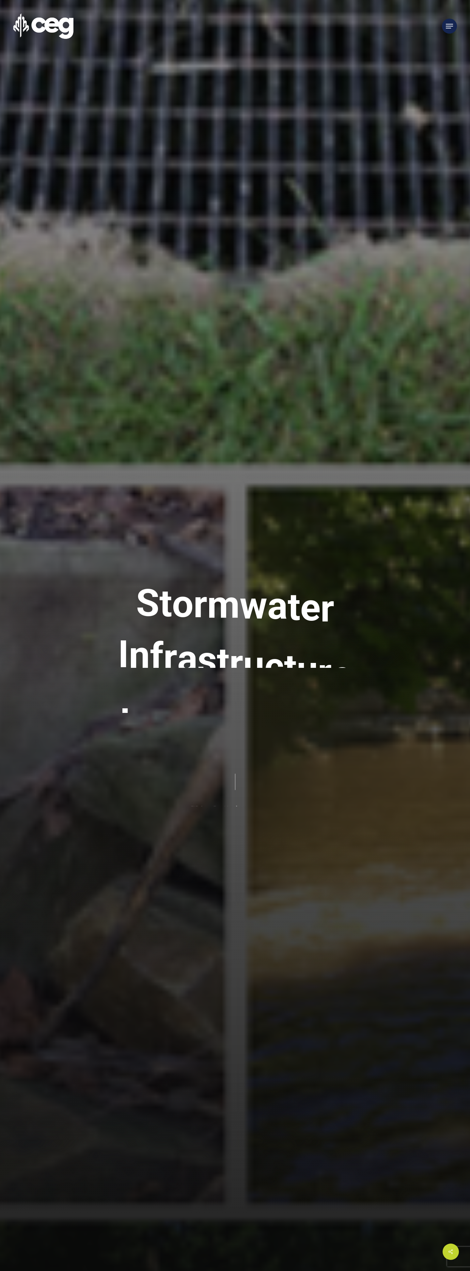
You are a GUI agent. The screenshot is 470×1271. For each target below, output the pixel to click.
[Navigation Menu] (449, 26)
